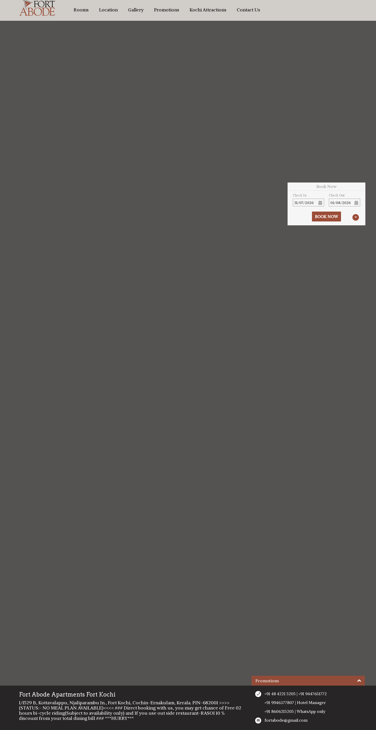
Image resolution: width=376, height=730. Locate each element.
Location (108, 10)
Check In (300, 195)
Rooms (81, 10)
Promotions (166, 10)
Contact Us (248, 10)
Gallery (136, 10)
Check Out (337, 195)
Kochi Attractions (208, 10)
